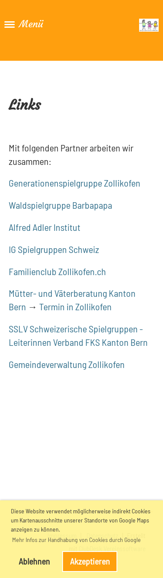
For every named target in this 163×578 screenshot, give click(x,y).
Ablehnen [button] (34, 561)
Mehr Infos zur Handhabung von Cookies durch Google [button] (76, 539)
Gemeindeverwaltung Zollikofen (67, 364)
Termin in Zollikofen (75, 306)
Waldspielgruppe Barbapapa (60, 204)
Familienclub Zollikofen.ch (57, 271)
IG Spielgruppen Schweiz (54, 249)
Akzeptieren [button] (90, 561)
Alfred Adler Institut (44, 227)
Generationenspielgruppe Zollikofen (74, 182)
